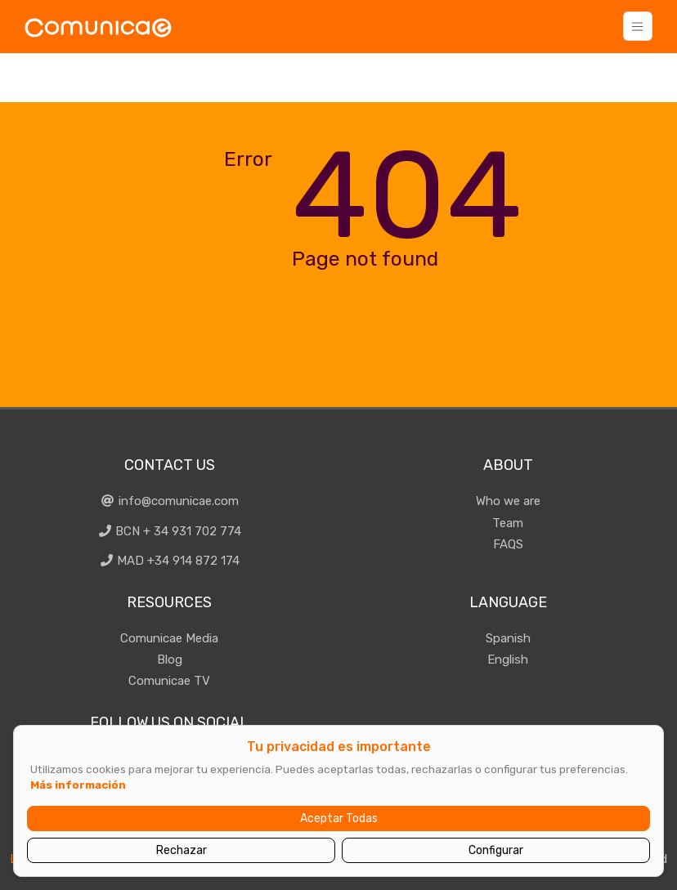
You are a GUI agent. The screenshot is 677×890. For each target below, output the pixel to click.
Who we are (508, 501)
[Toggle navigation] (637, 26)
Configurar (496, 850)
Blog (169, 659)
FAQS (508, 544)
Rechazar (181, 850)
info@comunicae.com (169, 501)
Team (507, 523)
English (507, 659)
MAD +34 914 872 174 (169, 560)
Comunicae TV (169, 680)
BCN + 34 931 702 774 (169, 531)
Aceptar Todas (339, 818)
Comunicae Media (169, 638)
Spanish (508, 638)
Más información (78, 784)
